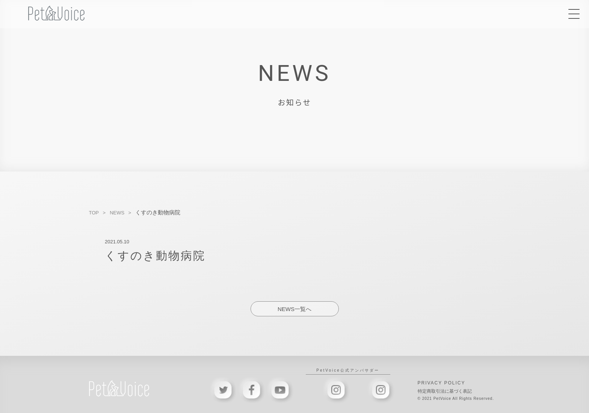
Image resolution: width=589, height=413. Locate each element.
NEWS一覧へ (294, 309)
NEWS (117, 213)
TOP (94, 213)
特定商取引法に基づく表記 (445, 391)
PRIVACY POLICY (441, 383)
